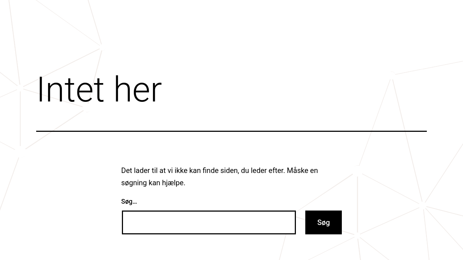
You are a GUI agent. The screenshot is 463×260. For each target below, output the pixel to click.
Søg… (129, 201)
